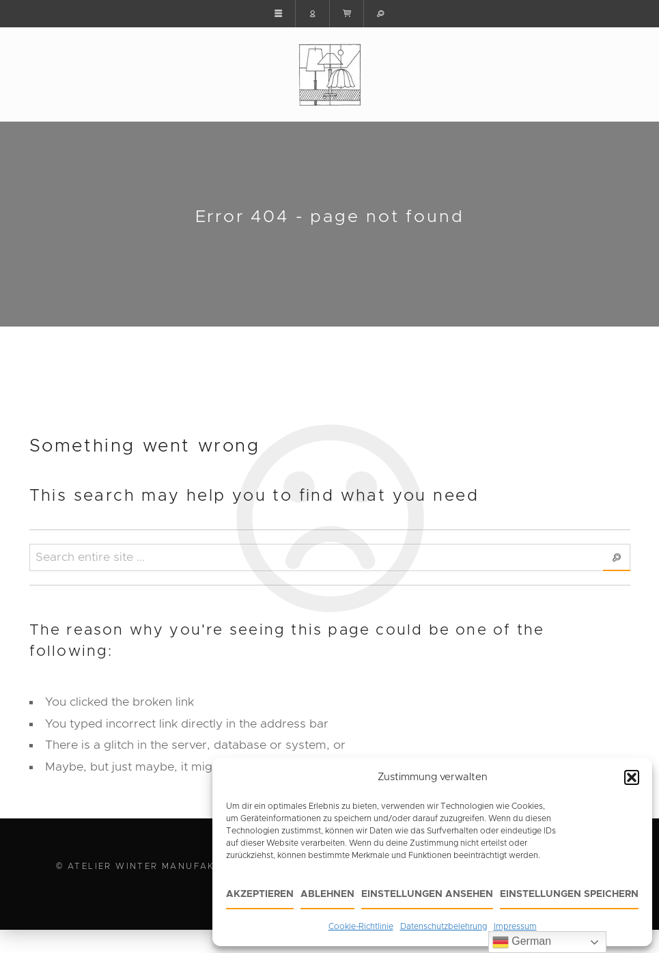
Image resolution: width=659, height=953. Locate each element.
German (521, 942)
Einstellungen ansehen (427, 894)
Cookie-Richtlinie (360, 926)
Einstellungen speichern (569, 894)
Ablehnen (327, 894)
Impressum (515, 926)
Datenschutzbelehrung (443, 926)
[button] (632, 777)
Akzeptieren (260, 894)
